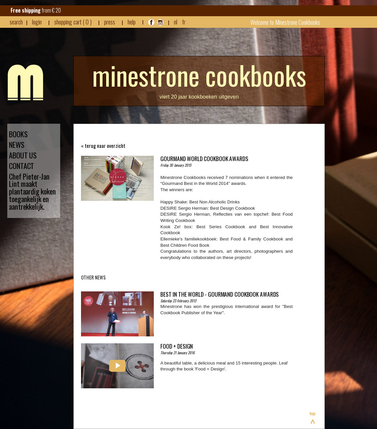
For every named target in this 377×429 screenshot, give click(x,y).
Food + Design (176, 346)
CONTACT (21, 166)
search (16, 22)
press (109, 22)
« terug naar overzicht (103, 145)
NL (175, 21)
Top (313, 418)
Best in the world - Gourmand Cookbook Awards (219, 294)
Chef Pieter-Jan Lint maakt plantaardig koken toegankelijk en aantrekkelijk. (32, 192)
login (37, 21)
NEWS (16, 145)
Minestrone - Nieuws (25, 82)
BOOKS (18, 134)
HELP (132, 22)
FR (184, 21)
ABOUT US (23, 155)
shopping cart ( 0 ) (73, 22)
